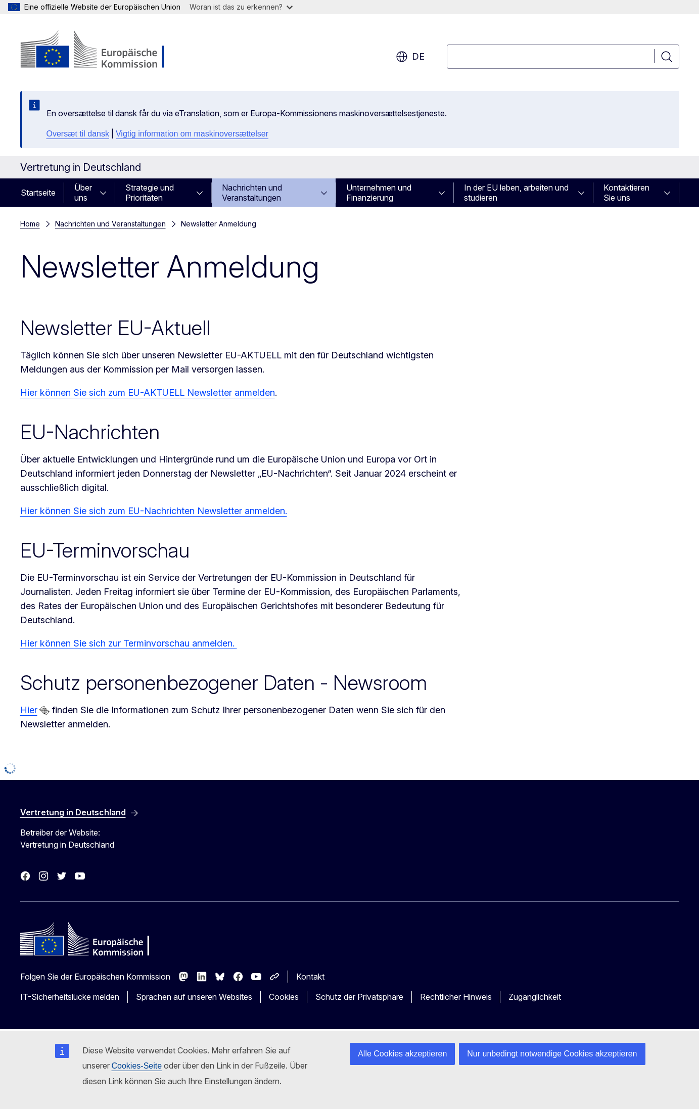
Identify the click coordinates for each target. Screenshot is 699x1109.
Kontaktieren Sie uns (626, 192)
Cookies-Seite (137, 1065)
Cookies (284, 997)
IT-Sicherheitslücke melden (69, 997)
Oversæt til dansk (77, 133)
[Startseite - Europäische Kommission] (101, 50)
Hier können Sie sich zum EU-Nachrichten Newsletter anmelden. (153, 510)
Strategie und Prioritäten (149, 192)
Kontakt (310, 977)
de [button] (410, 57)
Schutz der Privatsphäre (359, 997)
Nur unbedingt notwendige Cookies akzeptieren (552, 1053)
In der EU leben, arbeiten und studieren (516, 192)
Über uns (83, 192)
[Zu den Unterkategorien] (106, 192)
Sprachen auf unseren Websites (194, 997)
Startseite (38, 193)
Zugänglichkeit (534, 997)
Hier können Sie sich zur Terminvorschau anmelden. (128, 643)
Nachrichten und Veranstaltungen (252, 192)
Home (30, 223)
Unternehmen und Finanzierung (378, 192)
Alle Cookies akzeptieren (402, 1053)
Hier (28, 710)
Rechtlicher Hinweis (456, 997)
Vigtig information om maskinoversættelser (192, 133)
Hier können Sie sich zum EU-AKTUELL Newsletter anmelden (147, 392)
